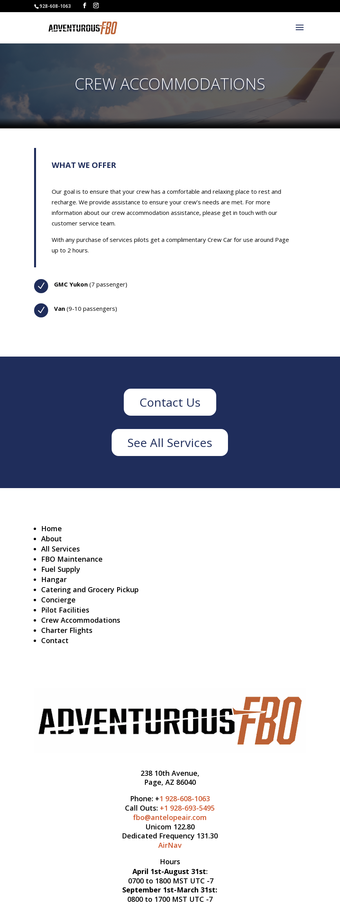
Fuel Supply (60, 569)
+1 (187, 808)
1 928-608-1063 (184, 798)
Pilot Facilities (65, 610)
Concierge (58, 599)
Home (51, 528)
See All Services (169, 442)
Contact (55, 640)
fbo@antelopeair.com (170, 817)
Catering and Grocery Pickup (90, 589)
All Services (60, 548)
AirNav (170, 845)
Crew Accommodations (80, 620)
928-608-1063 (55, 6)
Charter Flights (66, 630)
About (51, 538)
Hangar (54, 579)
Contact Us (170, 402)
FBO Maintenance (72, 559)
